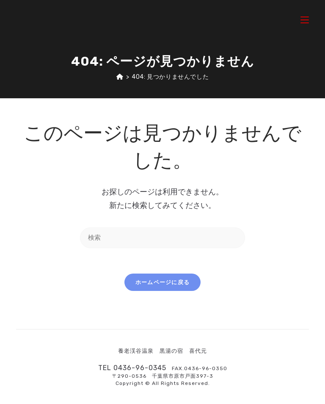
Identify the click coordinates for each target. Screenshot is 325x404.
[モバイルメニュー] (304, 19)
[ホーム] (120, 76)
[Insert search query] (162, 237)
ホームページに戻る (162, 282)
